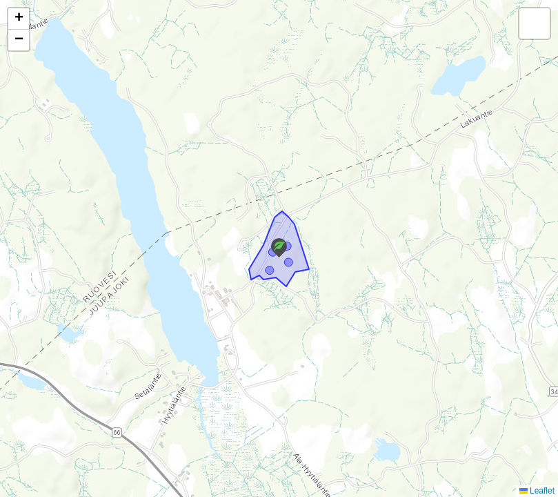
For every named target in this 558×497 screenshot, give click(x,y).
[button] (279, 247)
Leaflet (537, 491)
